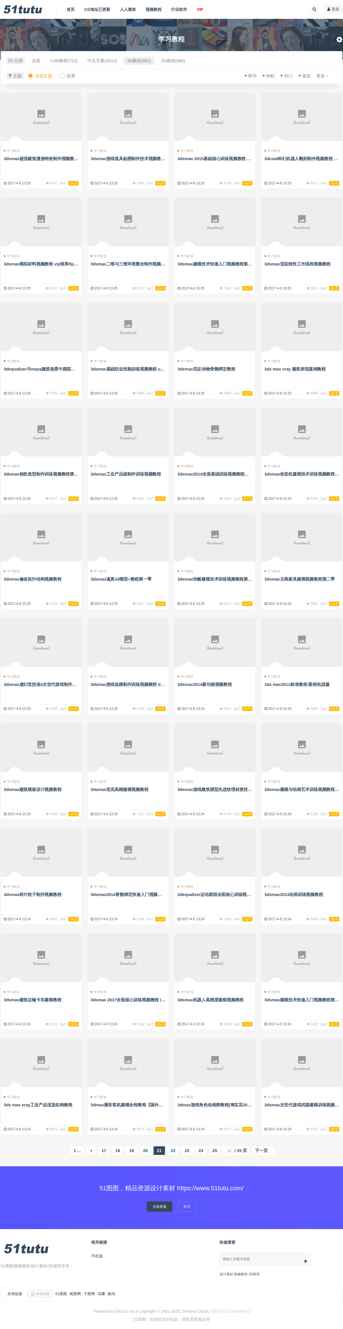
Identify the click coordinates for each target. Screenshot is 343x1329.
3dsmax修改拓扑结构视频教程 (33, 579)
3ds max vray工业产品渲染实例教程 (38, 1104)
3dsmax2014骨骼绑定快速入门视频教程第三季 (135, 894)
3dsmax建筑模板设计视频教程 (33, 789)
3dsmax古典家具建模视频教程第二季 (299, 579)
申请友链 (40, 1294)
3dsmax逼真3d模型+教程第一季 (121, 579)
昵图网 (75, 1294)
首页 (71, 9)
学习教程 (12, 150)
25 (214, 1150)
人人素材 (128, 9)
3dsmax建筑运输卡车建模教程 (33, 999)
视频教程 (154, 9)
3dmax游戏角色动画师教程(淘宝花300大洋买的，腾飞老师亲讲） (238, 1104)
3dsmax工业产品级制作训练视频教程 (126, 474)
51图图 (61, 1294)
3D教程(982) (139, 60)
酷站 (111, 1294)
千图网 (89, 1294)
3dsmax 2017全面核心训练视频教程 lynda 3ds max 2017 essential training (162, 999)
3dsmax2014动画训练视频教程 (293, 894)
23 (187, 1150)
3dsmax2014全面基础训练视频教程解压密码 (219, 474)
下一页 (261, 1150)
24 (201, 1150)
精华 (252, 75)
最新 (306, 75)
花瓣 (101, 1294)
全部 (36, 60)
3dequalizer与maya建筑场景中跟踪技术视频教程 (50, 369)
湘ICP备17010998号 (229, 1311)
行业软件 (179, 9)
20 (145, 1150)
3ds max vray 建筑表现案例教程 (295, 369)
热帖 (270, 75)
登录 (333, 9)
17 (103, 1150)
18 (117, 1150)
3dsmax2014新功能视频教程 (204, 684)
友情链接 (14, 1294)
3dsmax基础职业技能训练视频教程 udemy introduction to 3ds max (155, 369)
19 (131, 1150)
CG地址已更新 (97, 9)
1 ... (77, 1150)
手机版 (97, 1256)
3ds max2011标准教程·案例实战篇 (296, 684)
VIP (200, 9)
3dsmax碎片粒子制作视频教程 (33, 894)
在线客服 (159, 1207)
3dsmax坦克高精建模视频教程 (119, 789)
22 (173, 1150)
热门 (288, 75)
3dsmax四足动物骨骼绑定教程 (206, 369)
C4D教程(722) (63, 60)
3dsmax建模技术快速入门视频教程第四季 (216, 263)
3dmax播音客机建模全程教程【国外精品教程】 (135, 1104)
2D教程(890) (173, 60)
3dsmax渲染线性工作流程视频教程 (297, 263)
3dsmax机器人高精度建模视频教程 (210, 999)
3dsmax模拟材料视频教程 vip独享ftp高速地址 (47, 263)
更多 (321, 75)
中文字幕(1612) (102, 60)
